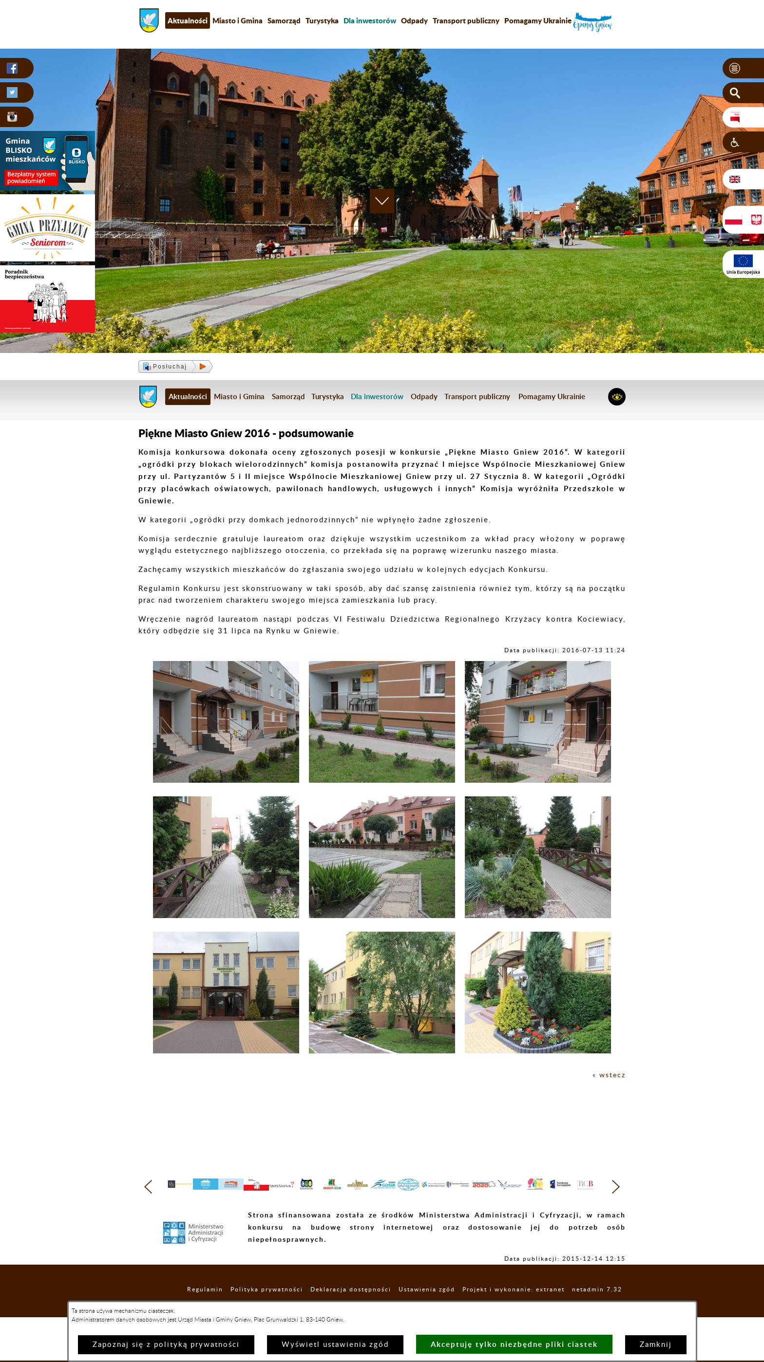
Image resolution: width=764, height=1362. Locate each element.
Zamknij (656, 1344)
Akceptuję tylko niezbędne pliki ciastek (514, 1344)
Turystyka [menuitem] (322, 20)
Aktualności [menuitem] (188, 20)
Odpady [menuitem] (414, 20)
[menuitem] (370, 20)
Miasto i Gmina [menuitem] (237, 20)
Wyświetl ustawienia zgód (335, 1344)
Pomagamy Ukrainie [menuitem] (538, 20)
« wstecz (608, 1075)
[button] (743, 68)
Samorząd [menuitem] (284, 20)
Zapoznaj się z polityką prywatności (166, 1344)
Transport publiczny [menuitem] (466, 20)
